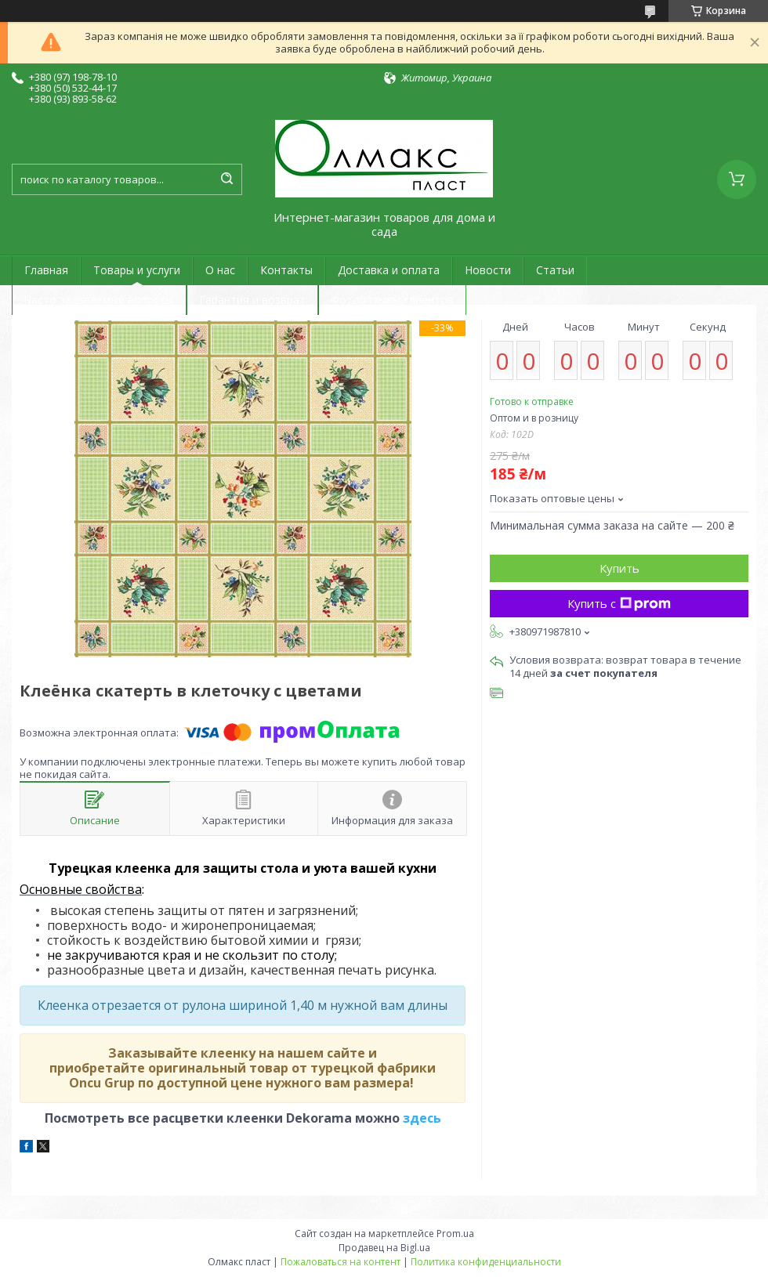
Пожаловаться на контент (340, 1261)
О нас (220, 269)
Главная (46, 269)
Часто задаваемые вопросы (99, 299)
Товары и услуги (136, 269)
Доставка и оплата (389, 269)
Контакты (286, 269)
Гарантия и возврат (252, 299)
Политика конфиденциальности (486, 1261)
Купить (619, 568)
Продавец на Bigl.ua (384, 1247)
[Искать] (226, 179)
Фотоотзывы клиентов (392, 299)
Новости (488, 269)
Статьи (555, 269)
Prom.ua (455, 1233)
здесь (422, 1118)
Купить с (619, 603)
